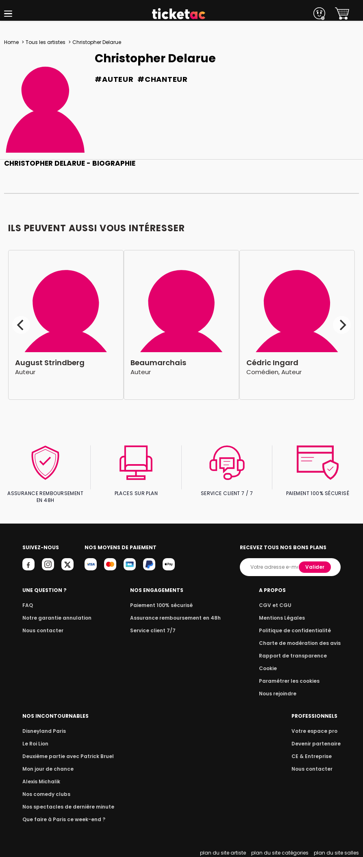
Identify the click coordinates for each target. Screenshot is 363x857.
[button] (8, 13)
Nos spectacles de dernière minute (65, 806)
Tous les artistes (45, 42)
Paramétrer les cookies (292, 680)
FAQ (27, 605)
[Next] (342, 325)
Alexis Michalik (40, 781)
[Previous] (21, 325)
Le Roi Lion (35, 743)
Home (11, 42)
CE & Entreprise (313, 756)
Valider (316, 566)
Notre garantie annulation (54, 617)
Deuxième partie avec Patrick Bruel (65, 756)
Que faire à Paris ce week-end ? (61, 819)
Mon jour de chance (46, 768)
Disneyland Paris (43, 731)
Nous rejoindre (282, 693)
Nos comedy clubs (45, 794)
